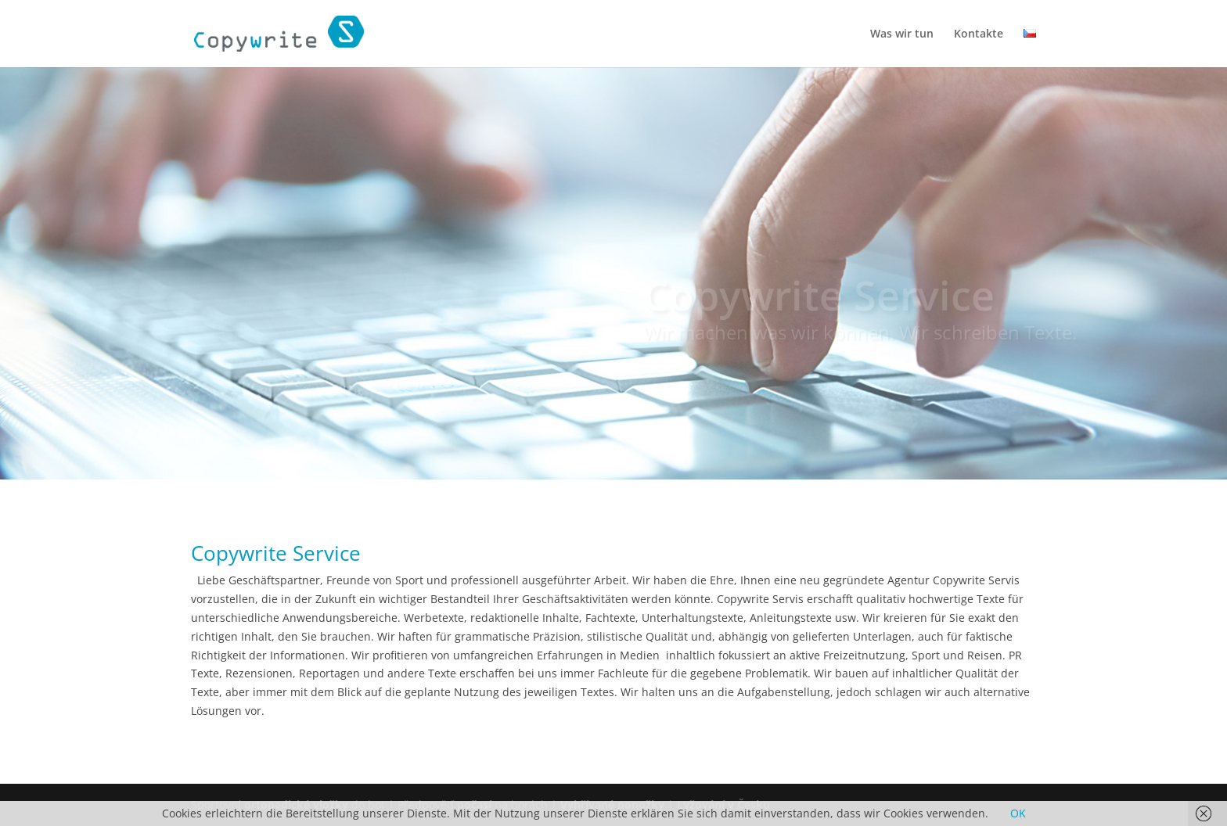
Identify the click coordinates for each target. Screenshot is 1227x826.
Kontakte (978, 34)
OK (1018, 813)
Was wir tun (902, 34)
